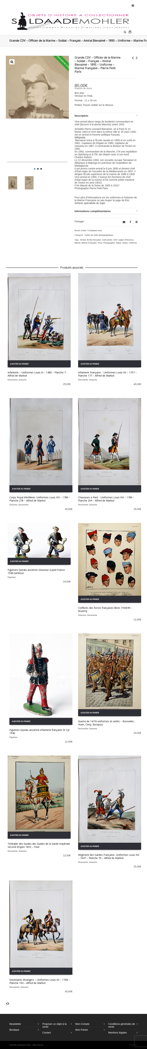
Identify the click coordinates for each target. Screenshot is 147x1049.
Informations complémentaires (93, 211)
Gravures (23, 380)
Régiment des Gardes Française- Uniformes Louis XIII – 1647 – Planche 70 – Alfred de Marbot (108, 856)
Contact (46, 1032)
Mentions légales (117, 1032)
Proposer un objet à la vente (54, 1025)
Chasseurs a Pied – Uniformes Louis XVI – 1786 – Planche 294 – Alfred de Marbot (106, 499)
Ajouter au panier (19, 364)
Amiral (83, 240)
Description (81, 115)
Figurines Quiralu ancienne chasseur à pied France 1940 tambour (36, 571)
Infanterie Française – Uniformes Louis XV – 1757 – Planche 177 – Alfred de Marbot (107, 374)
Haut (133, 1045)
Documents (13, 380)
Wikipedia (80, 137)
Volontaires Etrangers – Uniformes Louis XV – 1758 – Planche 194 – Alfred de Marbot (39, 981)
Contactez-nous (95, 230)
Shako (125, 243)
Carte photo (107, 240)
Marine (78, 243)
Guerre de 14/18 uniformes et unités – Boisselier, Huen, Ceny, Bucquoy (106, 723)
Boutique (14, 1029)
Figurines (12, 577)
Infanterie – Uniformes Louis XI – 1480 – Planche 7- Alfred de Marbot (37, 374)
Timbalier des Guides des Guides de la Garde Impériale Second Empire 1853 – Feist (39, 845)
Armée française (94, 240)
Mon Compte (82, 1024)
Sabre (118, 243)
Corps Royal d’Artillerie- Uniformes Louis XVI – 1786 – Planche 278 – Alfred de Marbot (39, 499)
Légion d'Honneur (126, 240)
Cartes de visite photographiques (99, 235)
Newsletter (15, 1024)
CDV (115, 240)
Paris (100, 243)
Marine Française (89, 243)
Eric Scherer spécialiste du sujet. (102, 202)
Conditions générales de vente (121, 1025)
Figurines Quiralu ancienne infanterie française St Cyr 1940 (39, 731)
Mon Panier (81, 1029)
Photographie (109, 243)
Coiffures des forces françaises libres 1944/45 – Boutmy (105, 609)
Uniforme (133, 243)
